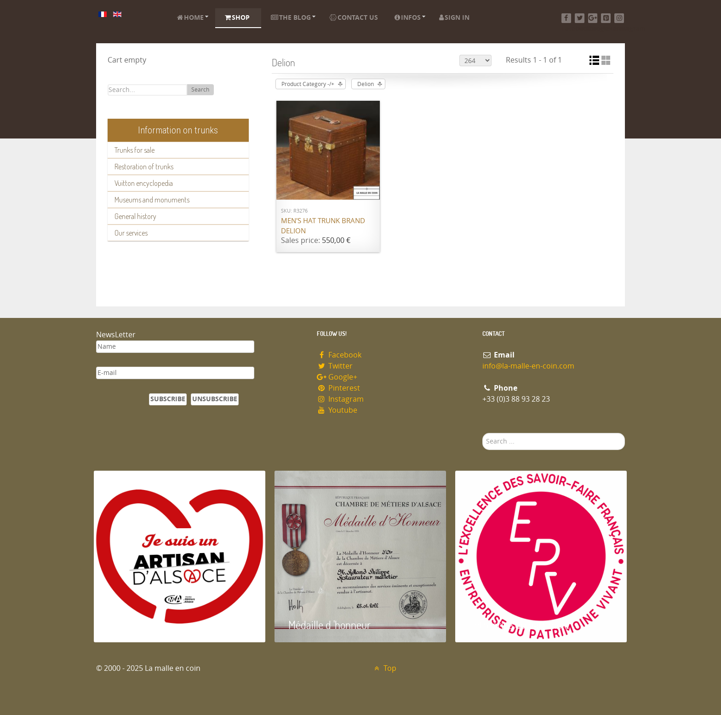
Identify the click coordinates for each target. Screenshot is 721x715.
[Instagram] (619, 18)
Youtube (337, 410)
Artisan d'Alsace (140, 624)
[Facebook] (566, 18)
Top (384, 668)
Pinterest (338, 388)
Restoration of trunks (143, 166)
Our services (131, 232)
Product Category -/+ (307, 84)
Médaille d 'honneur (329, 624)
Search (200, 89)
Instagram (340, 399)
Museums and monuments (151, 199)
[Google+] (593, 18)
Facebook (339, 355)
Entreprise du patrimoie (519, 624)
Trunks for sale (134, 150)
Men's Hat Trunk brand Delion (323, 226)
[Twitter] (579, 18)
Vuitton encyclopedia (143, 183)
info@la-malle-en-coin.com (528, 366)
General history (135, 216)
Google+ (337, 377)
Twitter (335, 366)
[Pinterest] (606, 18)
